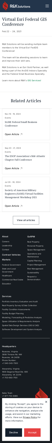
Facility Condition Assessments (16, 309)
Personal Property (35, 246)
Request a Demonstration (33, 278)
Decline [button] (13, 432)
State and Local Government (9, 270)
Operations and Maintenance (34, 255)
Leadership (7, 245)
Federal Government (11, 265)
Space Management (36, 250)
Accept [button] (32, 432)
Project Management (36, 265)
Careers (5, 241)
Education (6, 284)
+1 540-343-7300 (10, 363)
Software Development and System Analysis (22, 329)
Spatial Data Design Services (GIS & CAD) (20, 325)
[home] (17, 6)
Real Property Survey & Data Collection (19, 305)
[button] (46, 6)
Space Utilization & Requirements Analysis (21, 321)
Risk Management (35, 269)
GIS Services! (34, 80)
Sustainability (33, 272)
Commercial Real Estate (12, 280)
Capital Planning (34, 261)
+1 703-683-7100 (9, 377)
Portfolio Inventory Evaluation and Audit (20, 301)
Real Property (33, 242)
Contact (5, 249)
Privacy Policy (30, 417)
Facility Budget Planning (13, 313)
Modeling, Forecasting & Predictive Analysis (22, 317)
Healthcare (7, 276)
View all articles (26, 220)
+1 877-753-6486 (10, 396)
